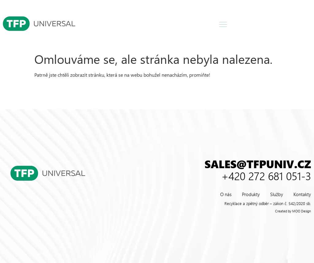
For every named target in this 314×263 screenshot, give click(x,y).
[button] (223, 24)
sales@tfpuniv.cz (258, 164)
